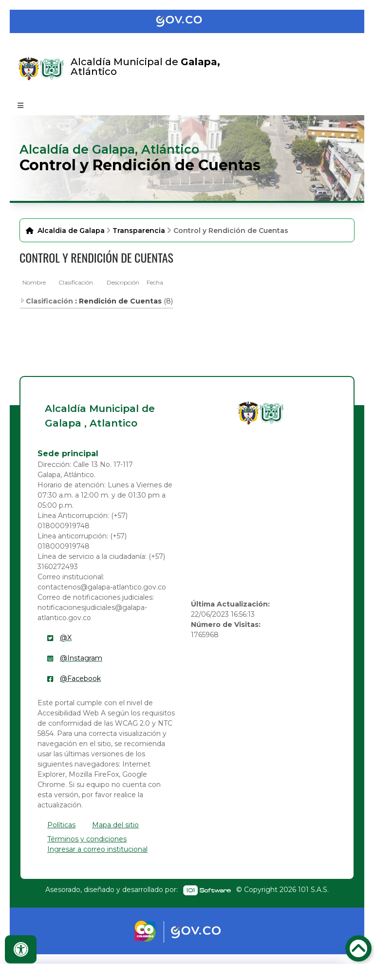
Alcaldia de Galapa (71, 230)
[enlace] (248, 413)
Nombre (34, 282)
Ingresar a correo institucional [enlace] (97, 849)
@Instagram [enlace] (81, 658)
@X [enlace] (66, 637)
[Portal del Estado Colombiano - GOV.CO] (187, 21)
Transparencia (138, 230)
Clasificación (75, 282)
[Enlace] (28, 68)
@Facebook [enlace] (80, 678)
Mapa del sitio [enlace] (115, 825)
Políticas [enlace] (61, 825)
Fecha (155, 282)
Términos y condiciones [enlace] (87, 839)
